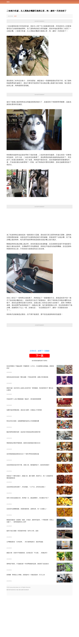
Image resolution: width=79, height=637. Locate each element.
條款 (17, 589)
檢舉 (15, 16)
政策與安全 (13, 589)
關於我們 (9, 589)
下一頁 (39, 355)
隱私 (20, 589)
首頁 (8, 2)
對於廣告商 (26, 589)
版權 (22, 589)
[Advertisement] (39, 219)
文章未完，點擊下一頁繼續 (39, 351)
